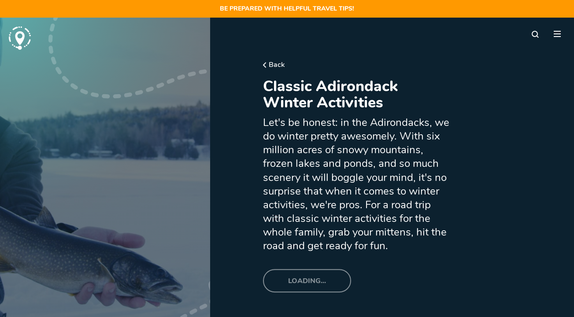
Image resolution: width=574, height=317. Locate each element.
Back (277, 65)
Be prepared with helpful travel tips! (287, 9)
